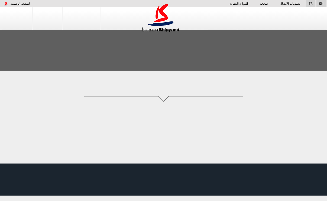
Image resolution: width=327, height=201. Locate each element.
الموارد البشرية (231, 3)
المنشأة (47, 18)
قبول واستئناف (298, 192)
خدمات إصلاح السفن (262, 18)
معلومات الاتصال (290, 3)
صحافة (261, 3)
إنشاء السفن (81, 18)
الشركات (17, 18)
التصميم (222, 18)
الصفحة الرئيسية (17, 3)
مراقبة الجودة (307, 18)
